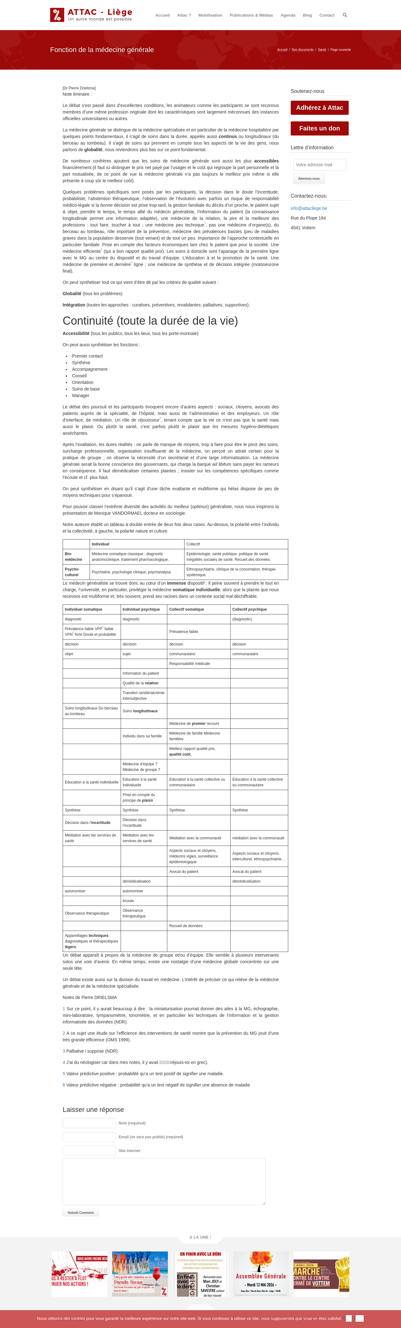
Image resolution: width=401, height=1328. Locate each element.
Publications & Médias (251, 15)
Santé (322, 49)
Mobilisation (210, 15)
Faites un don (319, 128)
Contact (327, 15)
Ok (349, 1318)
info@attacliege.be (309, 208)
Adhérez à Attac (319, 107)
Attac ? (184, 15)
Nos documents (303, 49)
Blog (307, 15)
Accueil (162, 15)
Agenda (287, 15)
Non (359, 1318)
